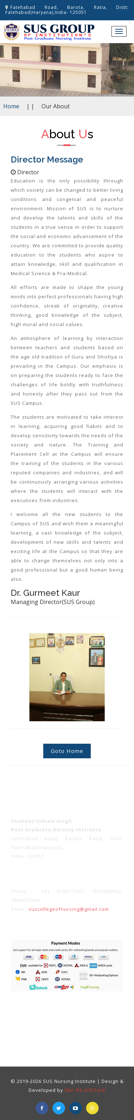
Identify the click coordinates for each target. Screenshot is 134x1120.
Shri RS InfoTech (85, 1090)
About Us (53, 1023)
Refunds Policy (106, 1009)
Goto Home (67, 750)
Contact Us (79, 1023)
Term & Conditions (31, 1009)
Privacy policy (70, 1009)
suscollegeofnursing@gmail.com (69, 909)
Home (11, 106)
